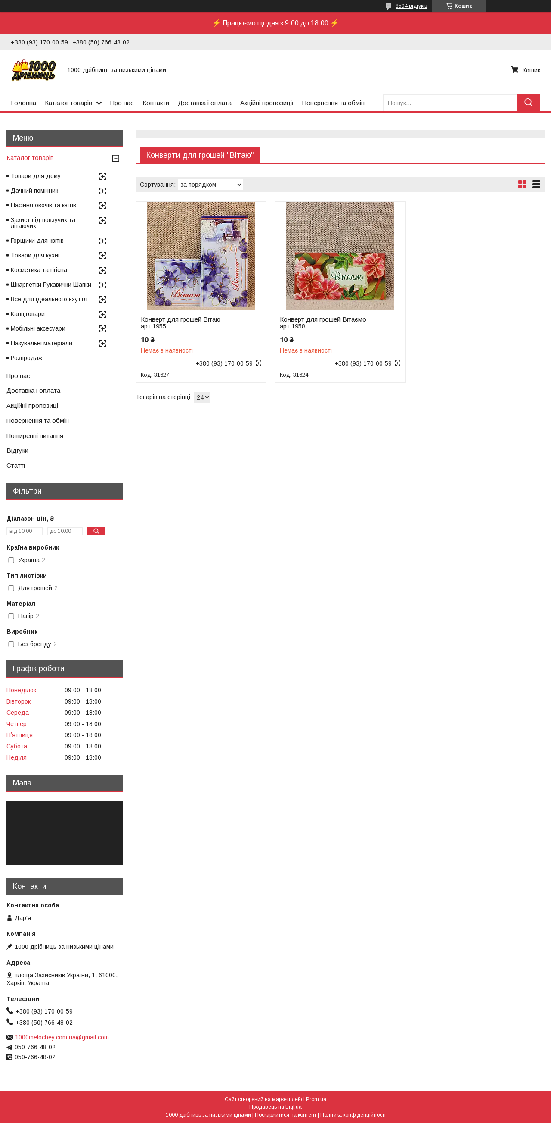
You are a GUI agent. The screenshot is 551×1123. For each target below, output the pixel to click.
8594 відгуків (411, 6)
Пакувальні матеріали (41, 343)
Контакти (155, 102)
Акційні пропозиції (267, 102)
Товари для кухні (35, 255)
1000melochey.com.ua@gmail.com (62, 1037)
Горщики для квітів (37, 240)
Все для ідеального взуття (49, 299)
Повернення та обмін (333, 102)
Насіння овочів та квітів (43, 205)
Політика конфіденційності (353, 1115)
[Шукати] (528, 102)
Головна (23, 102)
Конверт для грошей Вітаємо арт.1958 (323, 323)
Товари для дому (36, 175)
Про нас (122, 102)
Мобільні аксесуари (38, 328)
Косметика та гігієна (39, 269)
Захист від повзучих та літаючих (43, 222)
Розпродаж (26, 357)
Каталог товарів (68, 102)
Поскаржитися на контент (285, 1115)
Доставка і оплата (205, 102)
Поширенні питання (34, 435)
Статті (15, 465)
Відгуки (17, 450)
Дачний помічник (34, 190)
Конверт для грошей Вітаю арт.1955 (180, 323)
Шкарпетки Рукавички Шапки (51, 284)
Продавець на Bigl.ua (275, 1107)
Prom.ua (316, 1099)
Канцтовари (28, 313)
